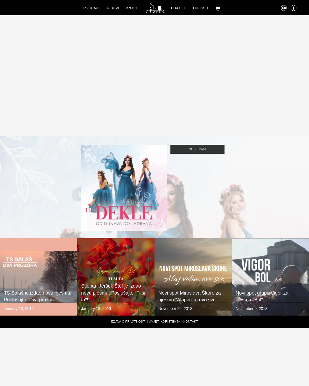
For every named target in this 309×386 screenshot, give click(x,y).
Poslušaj (197, 149)
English (200, 8)
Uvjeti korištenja (164, 321)
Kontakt (190, 321)
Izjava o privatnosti (128, 321)
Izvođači (91, 8)
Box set (178, 8)
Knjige (132, 8)
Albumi (112, 8)
